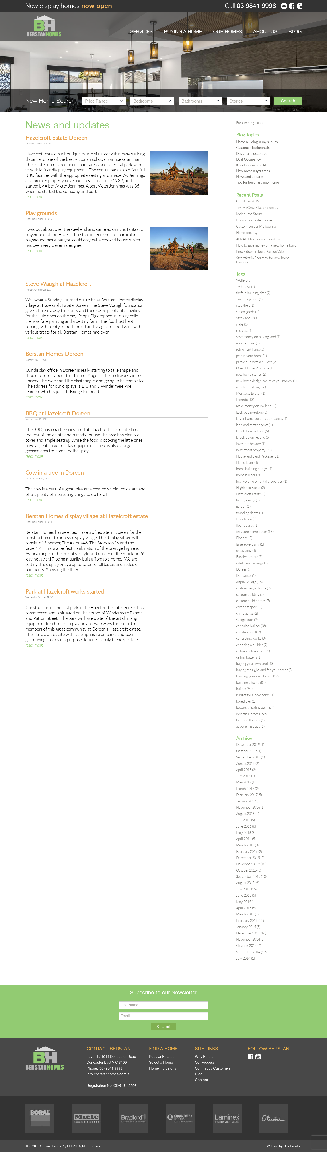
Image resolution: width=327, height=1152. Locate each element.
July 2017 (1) (245, 775)
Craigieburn (247, 619)
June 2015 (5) (246, 895)
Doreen (243, 569)
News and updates (250, 176)
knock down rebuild (252, 437)
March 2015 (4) (247, 914)
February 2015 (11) (250, 920)
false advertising (250, 544)
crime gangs (247, 613)
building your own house (257, 676)
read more (34, 197)
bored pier (245, 701)
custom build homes (253, 600)
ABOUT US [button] (265, 31)
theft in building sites (253, 292)
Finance (244, 537)
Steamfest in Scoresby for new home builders (262, 259)
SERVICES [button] (141, 31)
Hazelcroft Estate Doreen (56, 138)
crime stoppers (249, 606)
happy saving (248, 500)
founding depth (249, 512)
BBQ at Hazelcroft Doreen (57, 413)
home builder (248, 474)
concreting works (251, 638)
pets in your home (251, 355)
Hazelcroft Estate (250, 493)
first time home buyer (255, 531)
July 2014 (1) (245, 958)
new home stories (251, 374)
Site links (206, 1048)
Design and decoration (252, 153)
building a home (251, 682)
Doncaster (246, 575)
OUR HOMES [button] (227, 31)
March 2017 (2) (247, 788)
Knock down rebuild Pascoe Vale (260, 251)
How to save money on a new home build (266, 245)
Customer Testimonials (253, 147)
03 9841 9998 (255, 6)
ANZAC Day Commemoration (258, 239)
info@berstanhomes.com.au (109, 1074)
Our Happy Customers (213, 1068)
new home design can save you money (266, 380)
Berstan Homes (251, 713)
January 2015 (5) (248, 926)
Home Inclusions (162, 1068)
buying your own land (255, 663)
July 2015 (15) (246, 889)
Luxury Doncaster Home (254, 220)
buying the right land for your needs (264, 669)
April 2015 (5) (246, 907)
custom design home (253, 588)
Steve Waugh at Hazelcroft (58, 284)
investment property (254, 449)
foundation (246, 519)
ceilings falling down (253, 651)
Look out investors (251, 412)
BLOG (295, 31)
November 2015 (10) (251, 863)
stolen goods (247, 311)
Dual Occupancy (248, 159)
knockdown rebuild (252, 431)
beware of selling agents (255, 707)
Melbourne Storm (249, 213)
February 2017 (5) (249, 794)
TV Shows (245, 286)
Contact (201, 1080)
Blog (198, 1074)
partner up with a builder (256, 361)
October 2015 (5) (248, 870)
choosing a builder (251, 644)
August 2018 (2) (247, 763)
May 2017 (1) (245, 782)
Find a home (163, 1048)
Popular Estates (161, 1057)
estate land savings (252, 563)
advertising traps (250, 726)
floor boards (247, 525)
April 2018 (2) (246, 769)
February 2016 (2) (249, 851)
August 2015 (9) (247, 882)
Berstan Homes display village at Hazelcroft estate (86, 516)
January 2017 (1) (248, 801)
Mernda (245, 399)
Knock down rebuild (251, 165)
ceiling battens (248, 657)
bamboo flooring (250, 720)
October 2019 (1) (248, 750)
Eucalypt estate (249, 556)
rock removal (248, 343)
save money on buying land (258, 336)
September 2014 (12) (251, 952)
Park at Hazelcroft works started (64, 591)
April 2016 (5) (246, 838)
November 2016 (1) (250, 807)
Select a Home (161, 1063)
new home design (251, 387)
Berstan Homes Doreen (54, 354)
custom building (250, 594)
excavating (246, 550)
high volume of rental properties (261, 481)
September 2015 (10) (251, 876)
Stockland (246, 317)
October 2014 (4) (248, 945)
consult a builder (251, 625)
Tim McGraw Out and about (257, 207)
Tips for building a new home (257, 182)
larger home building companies (261, 418)
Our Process (205, 1063)
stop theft (245, 305)
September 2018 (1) (250, 757)
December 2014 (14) (251, 933)
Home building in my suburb (257, 141)
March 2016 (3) (247, 845)
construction (248, 632)
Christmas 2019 (247, 201)
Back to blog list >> (250, 122)
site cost (244, 330)
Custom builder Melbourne (256, 226)
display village (249, 581)
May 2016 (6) (245, 832)
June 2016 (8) (246, 826)
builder (244, 688)
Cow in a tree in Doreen (54, 472)
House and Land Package (257, 456)
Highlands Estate (250, 487)
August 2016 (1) (247, 813)
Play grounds (41, 213)
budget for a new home (255, 694)
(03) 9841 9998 (110, 1068)
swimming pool (249, 299)
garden (243, 506)
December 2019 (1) (250, 744)
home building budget (254, 468)
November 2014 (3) (250, 939)
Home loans (247, 462)
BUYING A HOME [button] (183, 31)
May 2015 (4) (245, 901)
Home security (246, 232)
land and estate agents (254, 424)
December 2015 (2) (250, 857)
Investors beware (250, 443)
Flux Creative (292, 1146)
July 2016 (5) (245, 820)
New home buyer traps (253, 170)
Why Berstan (205, 1057)
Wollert (243, 280)
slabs (242, 324)
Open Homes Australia (254, 368)
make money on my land (256, 405)
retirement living (250, 349)
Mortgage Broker (250, 393)
